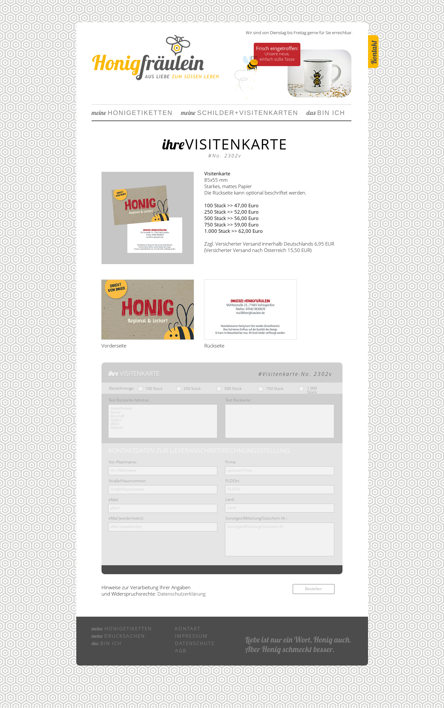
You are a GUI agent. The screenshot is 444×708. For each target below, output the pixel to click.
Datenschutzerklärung (181, 593)
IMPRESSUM (191, 636)
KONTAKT (187, 628)
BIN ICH (321, 112)
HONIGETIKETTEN (132, 112)
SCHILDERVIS (216, 112)
